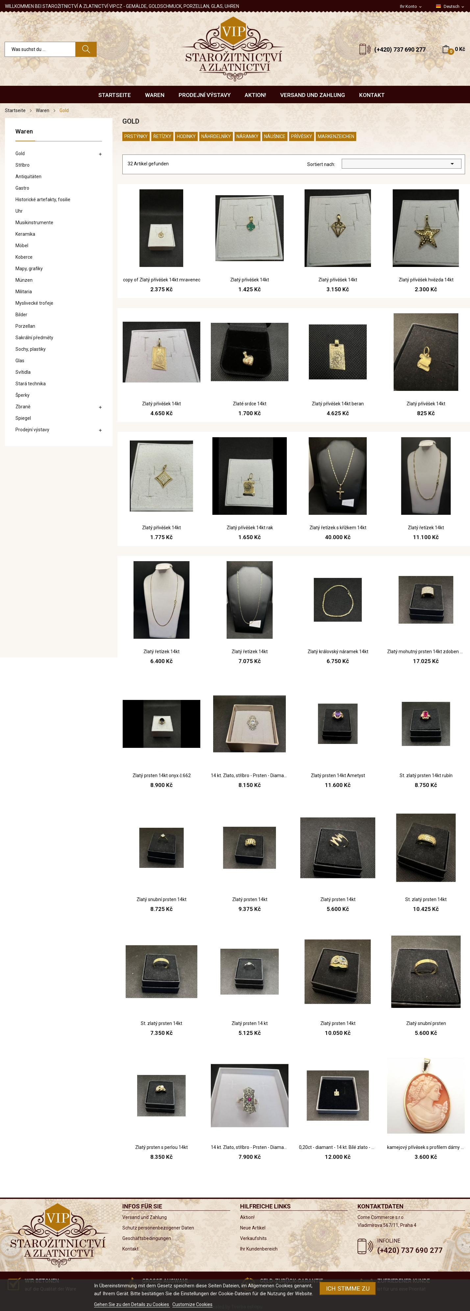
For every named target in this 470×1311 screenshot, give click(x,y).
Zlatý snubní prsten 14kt (161, 899)
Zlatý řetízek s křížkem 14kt (337, 527)
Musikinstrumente (34, 222)
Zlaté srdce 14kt (249, 403)
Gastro (22, 188)
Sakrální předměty (34, 337)
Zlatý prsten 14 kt (250, 1023)
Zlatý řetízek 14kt (426, 527)
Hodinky (186, 136)
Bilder (21, 314)
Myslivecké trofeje (34, 303)
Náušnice (274, 136)
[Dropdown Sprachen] (450, 6)
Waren (24, 132)
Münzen (24, 280)
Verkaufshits (253, 1238)
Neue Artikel (252, 1227)
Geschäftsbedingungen (146, 1238)
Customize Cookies (192, 1304)
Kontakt (130, 1248)
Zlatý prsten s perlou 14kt (161, 1147)
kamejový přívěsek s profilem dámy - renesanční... (426, 1147)
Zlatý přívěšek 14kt (249, 279)
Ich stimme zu (348, 1288)
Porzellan (25, 326)
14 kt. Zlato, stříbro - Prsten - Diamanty (249, 775)
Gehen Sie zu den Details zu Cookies (132, 1304)
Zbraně (22, 406)
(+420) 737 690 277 (400, 49)
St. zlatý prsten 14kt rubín (426, 775)
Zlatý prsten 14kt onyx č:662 (162, 775)
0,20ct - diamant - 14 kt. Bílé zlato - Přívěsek (338, 1147)
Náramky (247, 136)
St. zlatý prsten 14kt (426, 899)
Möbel (21, 245)
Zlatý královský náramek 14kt (338, 651)
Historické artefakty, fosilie (42, 199)
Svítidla (23, 372)
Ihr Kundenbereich (259, 1248)
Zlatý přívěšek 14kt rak (250, 527)
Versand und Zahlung (144, 1217)
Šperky (22, 395)
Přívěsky (301, 136)
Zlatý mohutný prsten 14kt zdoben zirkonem (426, 651)
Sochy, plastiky (30, 349)
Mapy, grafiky (29, 268)
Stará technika (30, 383)
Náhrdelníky (216, 136)
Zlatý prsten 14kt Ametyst (338, 775)
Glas (19, 360)
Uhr (19, 211)
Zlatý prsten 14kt (249, 899)
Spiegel (23, 418)
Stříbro (22, 165)
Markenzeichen (336, 136)
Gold (20, 153)
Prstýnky (136, 136)
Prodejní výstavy (32, 429)
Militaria (23, 291)
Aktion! (247, 1217)
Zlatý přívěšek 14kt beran (338, 403)
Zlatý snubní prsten (426, 1023)
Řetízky (162, 136)
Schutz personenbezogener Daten (158, 1227)
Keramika (25, 234)
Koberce (24, 257)
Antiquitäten (28, 176)
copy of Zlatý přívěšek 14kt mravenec (161, 279)
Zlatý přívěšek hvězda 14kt (426, 279)
